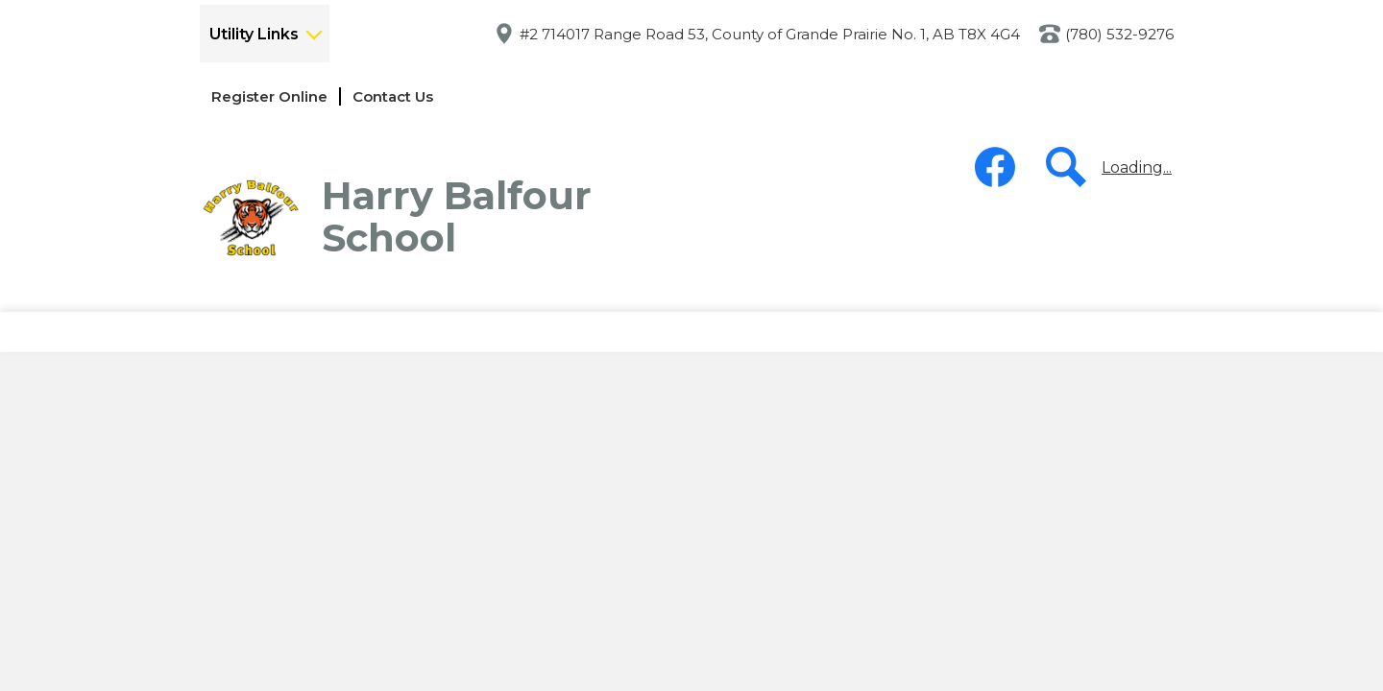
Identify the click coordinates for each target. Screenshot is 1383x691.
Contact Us (392, 96)
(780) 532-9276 (1119, 34)
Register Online (269, 96)
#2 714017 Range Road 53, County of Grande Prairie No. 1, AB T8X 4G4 (770, 34)
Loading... (1137, 167)
